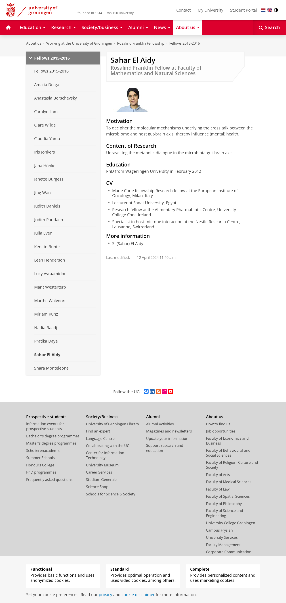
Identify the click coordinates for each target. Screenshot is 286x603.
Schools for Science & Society (110, 494)
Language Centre (100, 438)
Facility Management (223, 544)
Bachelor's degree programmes (53, 436)
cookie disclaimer (138, 594)
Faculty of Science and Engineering (224, 513)
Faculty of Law (217, 489)
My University (210, 10)
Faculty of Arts (218, 474)
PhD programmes (41, 472)
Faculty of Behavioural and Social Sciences (228, 453)
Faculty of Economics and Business (227, 441)
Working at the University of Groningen (79, 43)
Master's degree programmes (51, 443)
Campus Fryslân (219, 530)
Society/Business (102, 416)
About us (33, 43)
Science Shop (97, 486)
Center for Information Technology (105, 455)
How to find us (218, 424)
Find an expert (98, 431)
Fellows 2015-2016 (184, 43)
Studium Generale (101, 479)
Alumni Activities (160, 424)
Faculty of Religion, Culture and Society (232, 465)
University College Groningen (230, 522)
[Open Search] (269, 27)
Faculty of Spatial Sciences (228, 496)
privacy (105, 594)
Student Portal (243, 10)
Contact (183, 10)
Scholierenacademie (43, 450)
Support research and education (164, 448)
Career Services (99, 472)
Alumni (153, 416)
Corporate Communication (228, 551)
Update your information (167, 438)
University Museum (102, 465)
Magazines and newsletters (169, 431)
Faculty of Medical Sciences (228, 481)
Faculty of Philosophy (224, 503)
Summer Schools (40, 457)
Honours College (40, 465)
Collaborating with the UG (108, 445)
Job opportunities (221, 431)
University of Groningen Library (112, 424)
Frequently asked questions (49, 479)
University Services (222, 537)
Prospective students (46, 416)
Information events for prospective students (45, 426)
